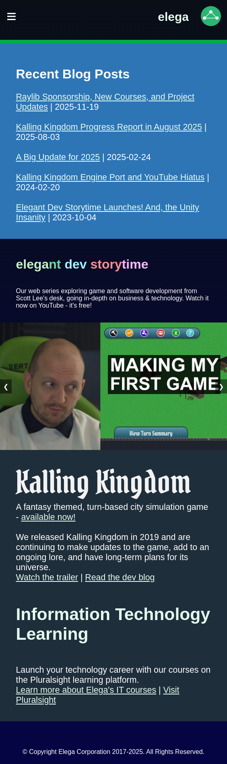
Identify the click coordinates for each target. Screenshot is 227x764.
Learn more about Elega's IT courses (86, 690)
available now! (48, 517)
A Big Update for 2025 (58, 157)
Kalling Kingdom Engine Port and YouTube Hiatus (110, 177)
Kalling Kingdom (103, 482)
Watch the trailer (47, 577)
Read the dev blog (120, 577)
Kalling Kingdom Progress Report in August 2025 (109, 127)
